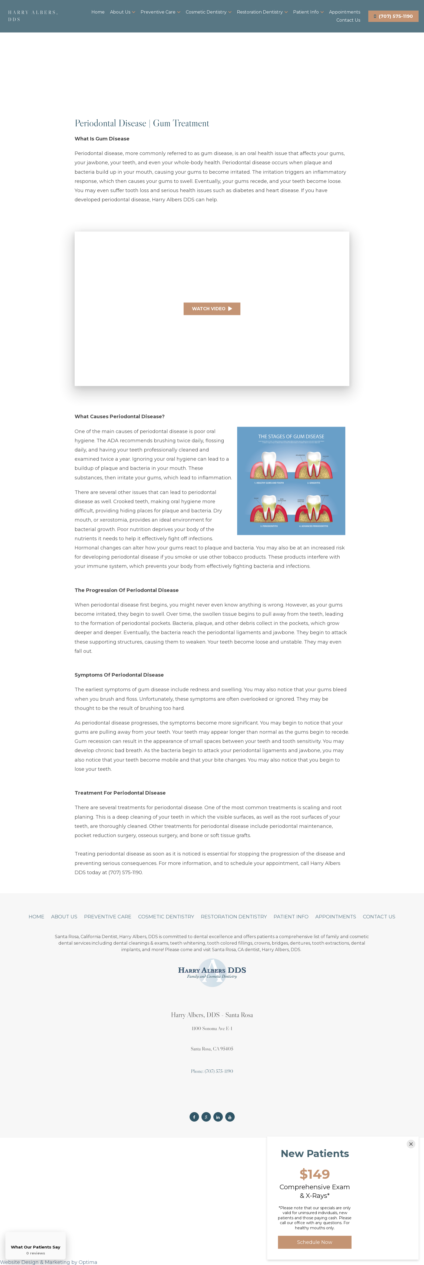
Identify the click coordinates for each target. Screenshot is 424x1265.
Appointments (344, 12)
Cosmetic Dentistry (208, 12)
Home (98, 12)
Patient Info (308, 12)
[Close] (411, 1144)
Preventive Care (160, 12)
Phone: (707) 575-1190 (212, 1071)
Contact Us (348, 20)
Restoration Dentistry (262, 12)
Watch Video (212, 312)
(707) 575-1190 (393, 16)
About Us (122, 12)
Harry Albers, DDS (33, 16)
